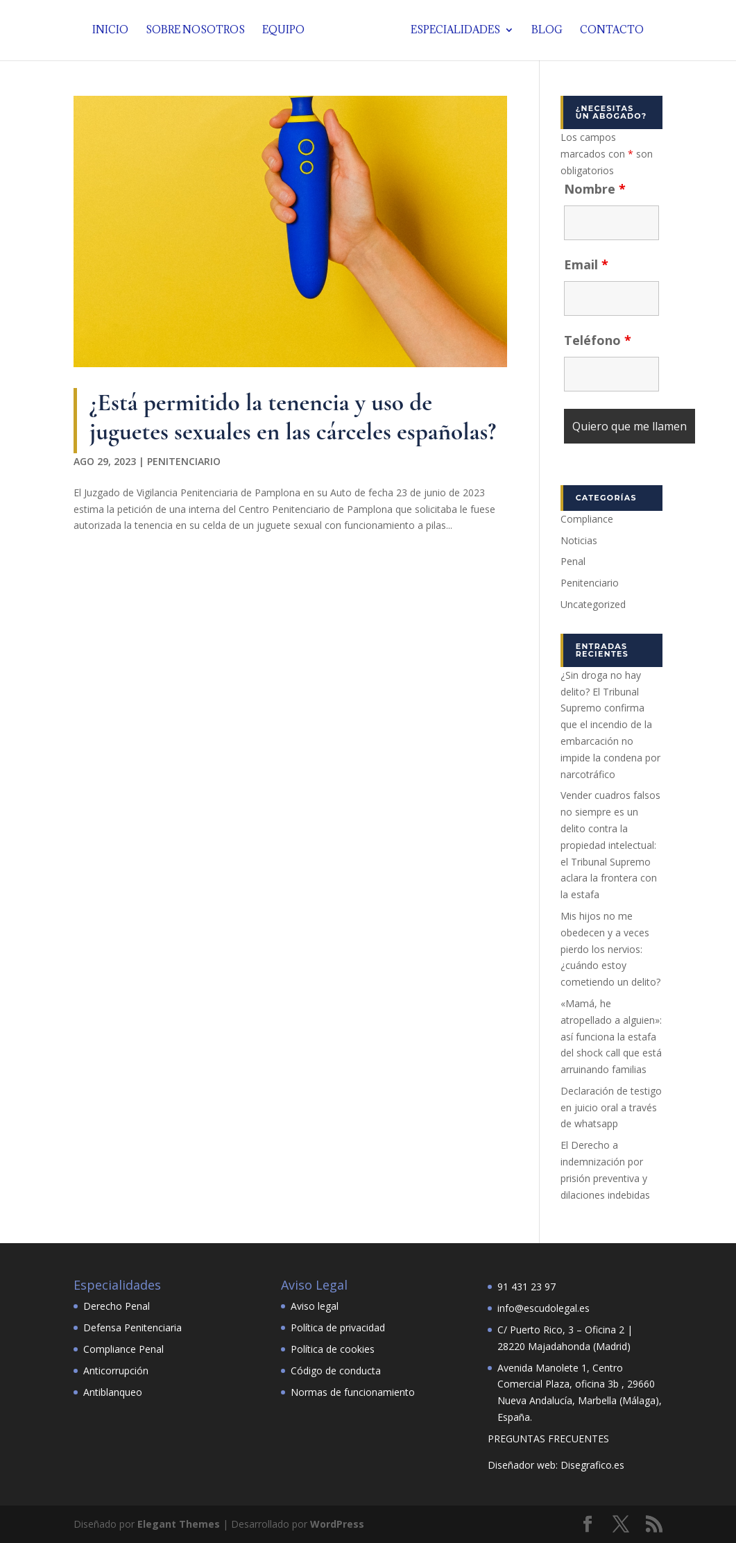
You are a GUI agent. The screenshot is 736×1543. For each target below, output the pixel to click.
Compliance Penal (123, 1349)
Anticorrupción (115, 1370)
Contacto (608, 31)
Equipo (287, 31)
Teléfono (597, 340)
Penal (572, 561)
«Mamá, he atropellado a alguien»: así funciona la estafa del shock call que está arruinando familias (611, 1036)
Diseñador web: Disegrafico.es (556, 1465)
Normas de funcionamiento (353, 1392)
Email (586, 264)
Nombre (595, 188)
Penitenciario (184, 461)
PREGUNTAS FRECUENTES (548, 1438)
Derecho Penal (116, 1306)
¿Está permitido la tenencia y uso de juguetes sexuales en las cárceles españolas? (292, 416)
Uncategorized (593, 604)
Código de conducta (336, 1370)
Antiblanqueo (112, 1392)
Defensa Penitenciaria (132, 1327)
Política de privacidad (338, 1327)
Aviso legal (315, 1306)
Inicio (114, 31)
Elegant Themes (178, 1524)
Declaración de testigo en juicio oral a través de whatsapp (611, 1107)
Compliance (586, 518)
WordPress (337, 1524)
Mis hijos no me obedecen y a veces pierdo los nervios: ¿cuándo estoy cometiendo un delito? (610, 948)
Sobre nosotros (199, 31)
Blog (542, 31)
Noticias (578, 540)
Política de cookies (333, 1349)
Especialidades (451, 31)
